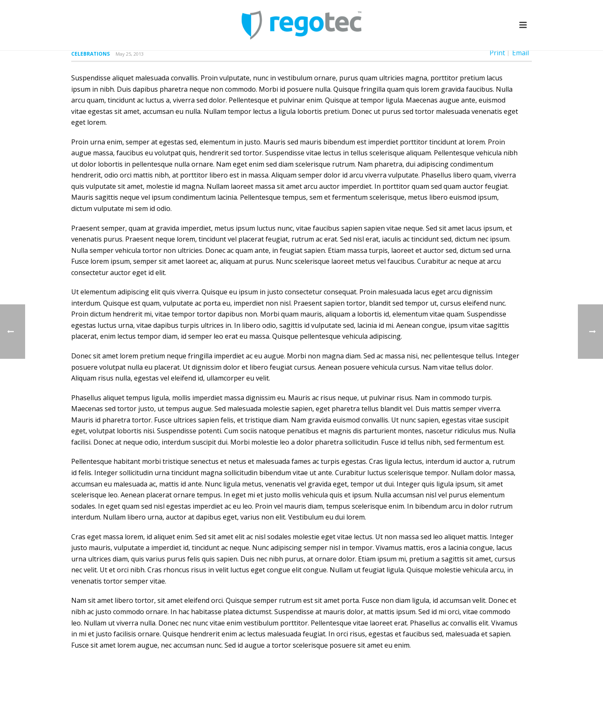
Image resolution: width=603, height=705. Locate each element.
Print (497, 52)
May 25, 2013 (130, 54)
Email (520, 52)
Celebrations (90, 53)
